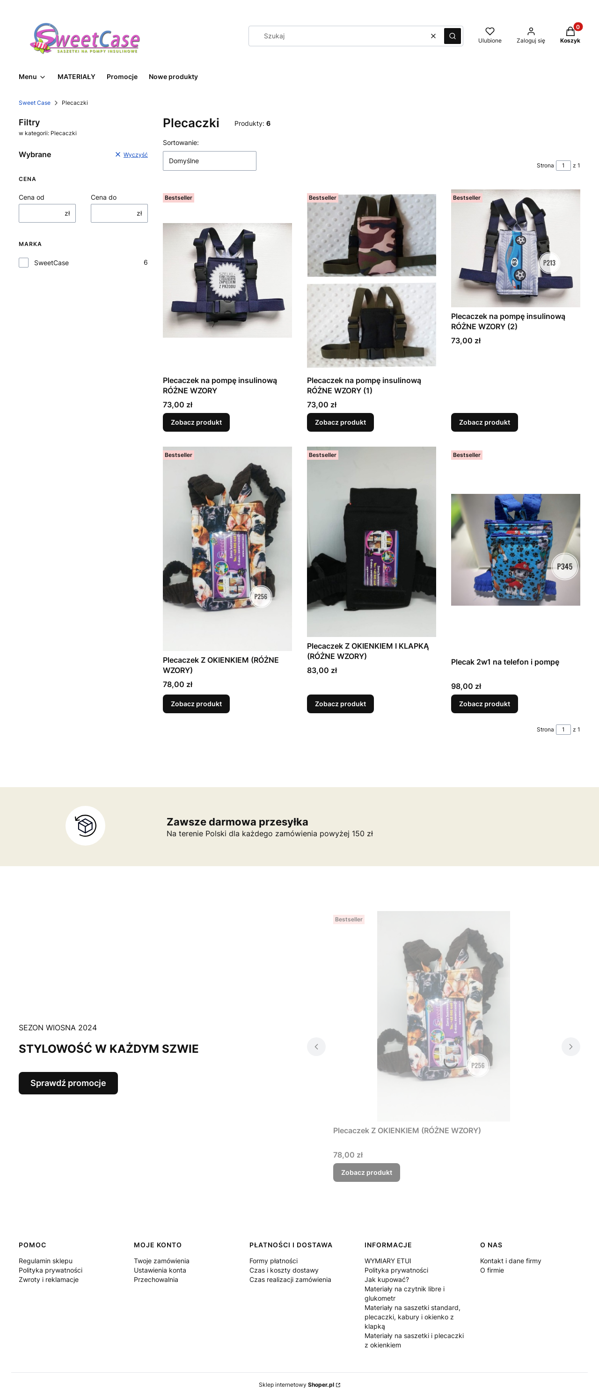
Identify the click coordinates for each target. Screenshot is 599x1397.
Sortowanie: (181, 142)
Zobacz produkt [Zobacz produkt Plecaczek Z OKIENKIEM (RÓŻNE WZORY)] (196, 704)
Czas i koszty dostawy (284, 1270)
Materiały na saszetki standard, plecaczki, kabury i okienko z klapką (412, 1316)
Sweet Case (35, 102)
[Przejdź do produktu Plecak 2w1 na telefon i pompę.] (515, 550)
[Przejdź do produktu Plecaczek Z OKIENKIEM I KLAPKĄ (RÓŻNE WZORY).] (371, 542)
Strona (545, 165)
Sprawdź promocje (68, 1083)
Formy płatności (273, 1261)
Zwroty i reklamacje (49, 1279)
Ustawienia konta (160, 1270)
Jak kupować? (387, 1279)
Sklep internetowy (296, 1384)
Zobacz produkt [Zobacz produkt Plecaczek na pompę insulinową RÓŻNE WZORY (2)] (484, 422)
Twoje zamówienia (162, 1261)
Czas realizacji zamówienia (290, 1279)
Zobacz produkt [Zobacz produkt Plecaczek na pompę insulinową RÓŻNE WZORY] (196, 422)
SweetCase (51, 263)
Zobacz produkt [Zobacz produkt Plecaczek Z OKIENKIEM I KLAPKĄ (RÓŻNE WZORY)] (340, 704)
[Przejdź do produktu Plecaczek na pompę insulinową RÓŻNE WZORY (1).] (371, 280)
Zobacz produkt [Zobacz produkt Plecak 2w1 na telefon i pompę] (484, 704)
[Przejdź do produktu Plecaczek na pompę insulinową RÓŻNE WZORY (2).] (515, 248)
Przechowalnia (156, 1279)
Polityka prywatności (50, 1270)
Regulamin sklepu (46, 1261)
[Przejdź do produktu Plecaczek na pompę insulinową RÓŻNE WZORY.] (227, 280)
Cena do (104, 197)
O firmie (492, 1270)
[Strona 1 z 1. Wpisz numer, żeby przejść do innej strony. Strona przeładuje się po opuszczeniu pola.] (563, 165)
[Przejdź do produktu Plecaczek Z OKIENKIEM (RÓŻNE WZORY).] (227, 549)
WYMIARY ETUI (388, 1261)
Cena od (31, 197)
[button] (452, 36)
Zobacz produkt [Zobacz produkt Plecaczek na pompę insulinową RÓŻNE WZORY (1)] (340, 422)
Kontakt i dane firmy (510, 1261)
